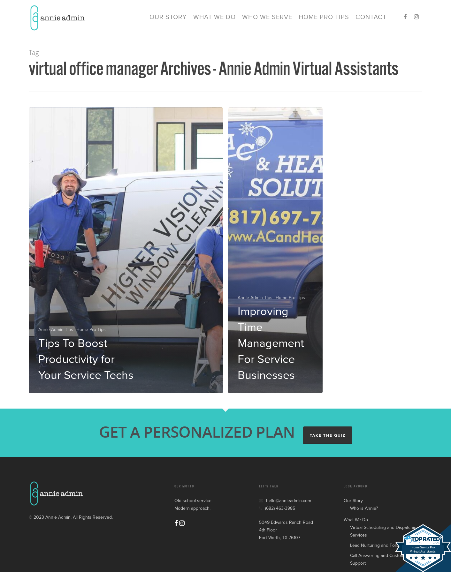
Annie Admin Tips (55, 329)
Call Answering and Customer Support (379, 559)
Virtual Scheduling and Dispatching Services (384, 531)
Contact (370, 19)
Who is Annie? (364, 508)
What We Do (214, 19)
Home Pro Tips (324, 19)
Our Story (168, 19)
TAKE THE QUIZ (328, 435)
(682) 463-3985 (277, 508)
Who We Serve (267, 19)
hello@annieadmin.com (285, 500)
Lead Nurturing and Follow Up (379, 545)
